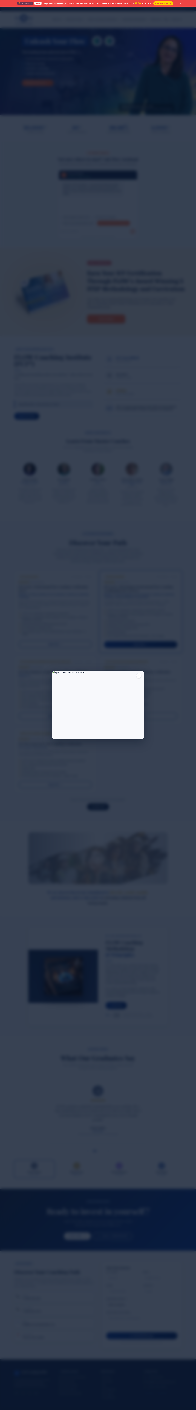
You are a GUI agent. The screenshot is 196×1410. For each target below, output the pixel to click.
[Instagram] (16, 1392)
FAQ (103, 1385)
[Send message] (132, 231)
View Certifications (68, 83)
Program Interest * (117, 1299)
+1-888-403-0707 (31, 1311)
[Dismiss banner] (180, 3)
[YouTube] (29, 1392)
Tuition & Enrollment (66, 1389)
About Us (58, 19)
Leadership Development (135, 19)
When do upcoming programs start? (78, 223)
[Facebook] (23, 1392)
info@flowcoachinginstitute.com (172, 9)
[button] (98, 858)
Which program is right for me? (76, 217)
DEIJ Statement (108, 1389)
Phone (109, 1286)
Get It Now (106, 319)
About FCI (106, 1377)
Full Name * (112, 1272)
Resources (156, 19)
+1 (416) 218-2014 (148, 9)
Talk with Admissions (38, 83)
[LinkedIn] (36, 1392)
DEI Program (107, 1393)
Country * (148, 1286)
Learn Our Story (27, 416)
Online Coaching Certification (103, 19)
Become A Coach (75, 19)
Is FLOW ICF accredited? (105, 217)
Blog (166, 19)
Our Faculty (106, 1381)
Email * (146, 1272)
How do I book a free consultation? (113, 223)
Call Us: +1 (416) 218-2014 (112, 1236)
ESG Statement (108, 1397)
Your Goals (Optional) (118, 1312)
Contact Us (176, 19)
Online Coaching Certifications (71, 1377)
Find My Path (98, 806)
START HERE (77, 1236)
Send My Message (141, 1335)
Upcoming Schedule (67, 1385)
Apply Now (55, 644)
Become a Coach (65, 1381)
